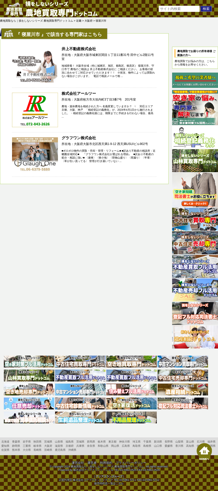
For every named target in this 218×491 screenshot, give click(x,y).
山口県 (158, 445)
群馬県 (91, 441)
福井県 (211, 441)
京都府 (70, 445)
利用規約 (106, 462)
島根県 (147, 445)
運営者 (92, 462)
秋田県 (37, 441)
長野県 (169, 441)
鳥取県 (137, 445)
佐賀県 (5, 449)
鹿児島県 (60, 449)
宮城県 (48, 441)
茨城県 (80, 441)
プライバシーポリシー (131, 462)
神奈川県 (124, 441)
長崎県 (37, 449)
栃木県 (102, 441)
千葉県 (147, 441)
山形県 (59, 441)
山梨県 (179, 441)
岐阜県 (37, 445)
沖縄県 (72, 449)
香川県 (179, 445)
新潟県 (158, 441)
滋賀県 (59, 445)
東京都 (112, 441)
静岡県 (16, 445)
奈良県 (91, 445)
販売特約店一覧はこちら (109, 483)
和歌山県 (103, 445)
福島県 (70, 441)
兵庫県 (80, 445)
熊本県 (16, 449)
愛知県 (5, 445)
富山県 (190, 441)
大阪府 (48, 445)
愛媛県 (169, 445)
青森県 (16, 441)
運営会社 (78, 462)
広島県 (126, 445)
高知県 (190, 445)
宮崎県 (48, 449)
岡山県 (115, 445)
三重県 (27, 445)
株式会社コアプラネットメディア (93, 479)
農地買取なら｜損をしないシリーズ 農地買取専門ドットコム (107, 466)
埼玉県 (137, 441)
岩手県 (27, 441)
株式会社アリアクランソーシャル (93, 469)
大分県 (27, 449)
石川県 (201, 441)
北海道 (5, 441)
